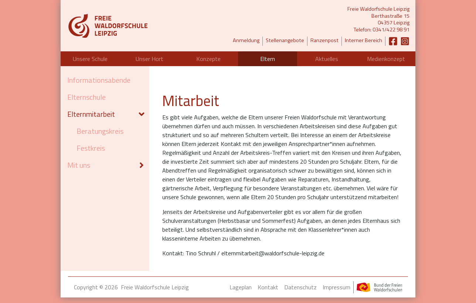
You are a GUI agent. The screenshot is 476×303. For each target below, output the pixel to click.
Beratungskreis (99, 131)
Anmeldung (246, 40)
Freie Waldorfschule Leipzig (155, 287)
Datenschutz (300, 287)
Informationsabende (98, 80)
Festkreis (90, 148)
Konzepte (208, 58)
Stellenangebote (285, 40)
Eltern (267, 58)
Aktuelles (326, 58)
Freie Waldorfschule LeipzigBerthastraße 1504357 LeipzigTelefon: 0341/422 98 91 (378, 19)
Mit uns (78, 165)
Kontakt (268, 287)
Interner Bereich (363, 40)
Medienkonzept (386, 58)
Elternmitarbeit (91, 114)
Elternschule (86, 97)
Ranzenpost (324, 40)
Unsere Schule (90, 58)
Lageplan (240, 287)
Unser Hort (149, 58)
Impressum (336, 287)
